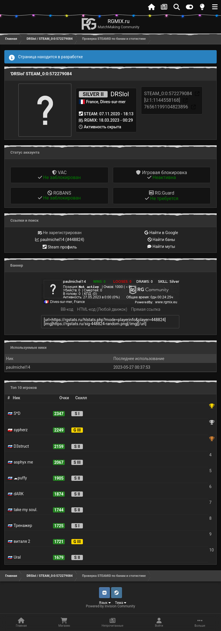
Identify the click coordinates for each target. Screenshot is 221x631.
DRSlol (119, 94)
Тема (120, 603)
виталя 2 (18, 541)
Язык (105, 603)
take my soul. (22, 509)
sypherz (17, 429)
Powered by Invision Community (110, 606)
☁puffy (17, 478)
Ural (14, 557)
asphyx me (20, 462)
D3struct (18, 446)
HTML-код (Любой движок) (102, 309)
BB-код (67, 309)
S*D (13, 413)
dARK (15, 493)
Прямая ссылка (145, 309)
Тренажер (19, 525)
